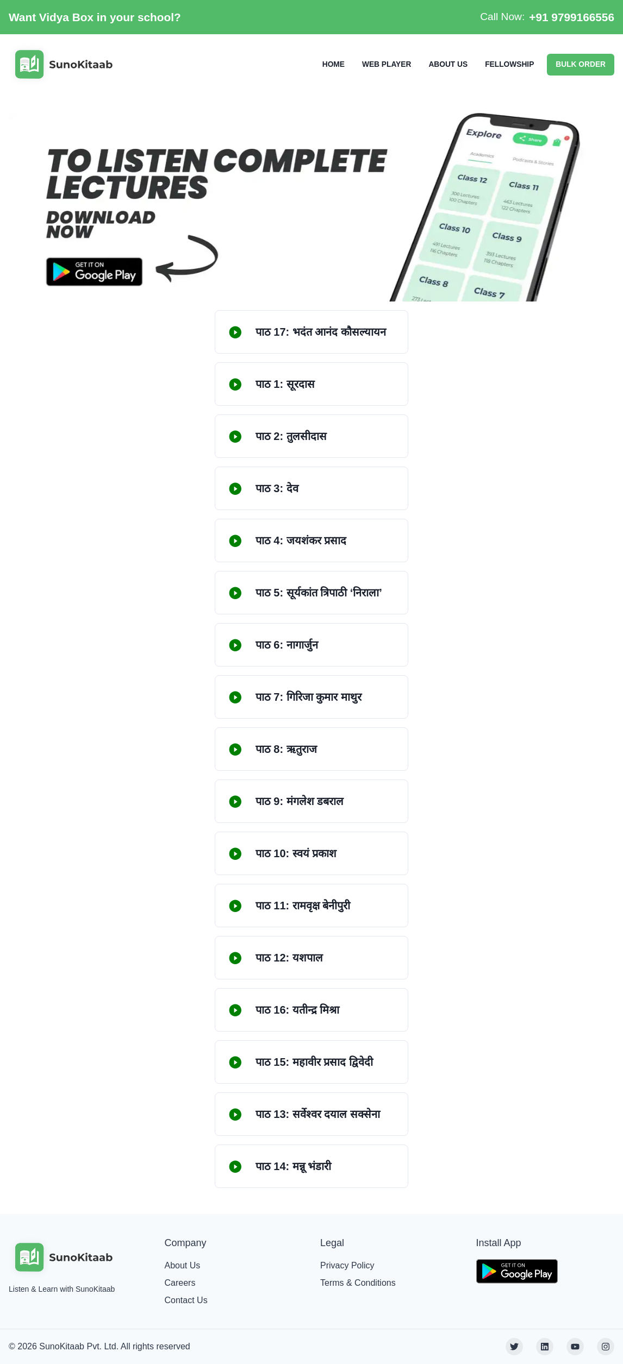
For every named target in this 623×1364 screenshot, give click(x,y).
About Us (183, 1265)
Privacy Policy (347, 1265)
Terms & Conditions (358, 1282)
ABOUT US (448, 64)
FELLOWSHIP (509, 64)
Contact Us (186, 1300)
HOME (333, 64)
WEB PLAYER (386, 64)
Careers (180, 1282)
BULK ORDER (581, 64)
